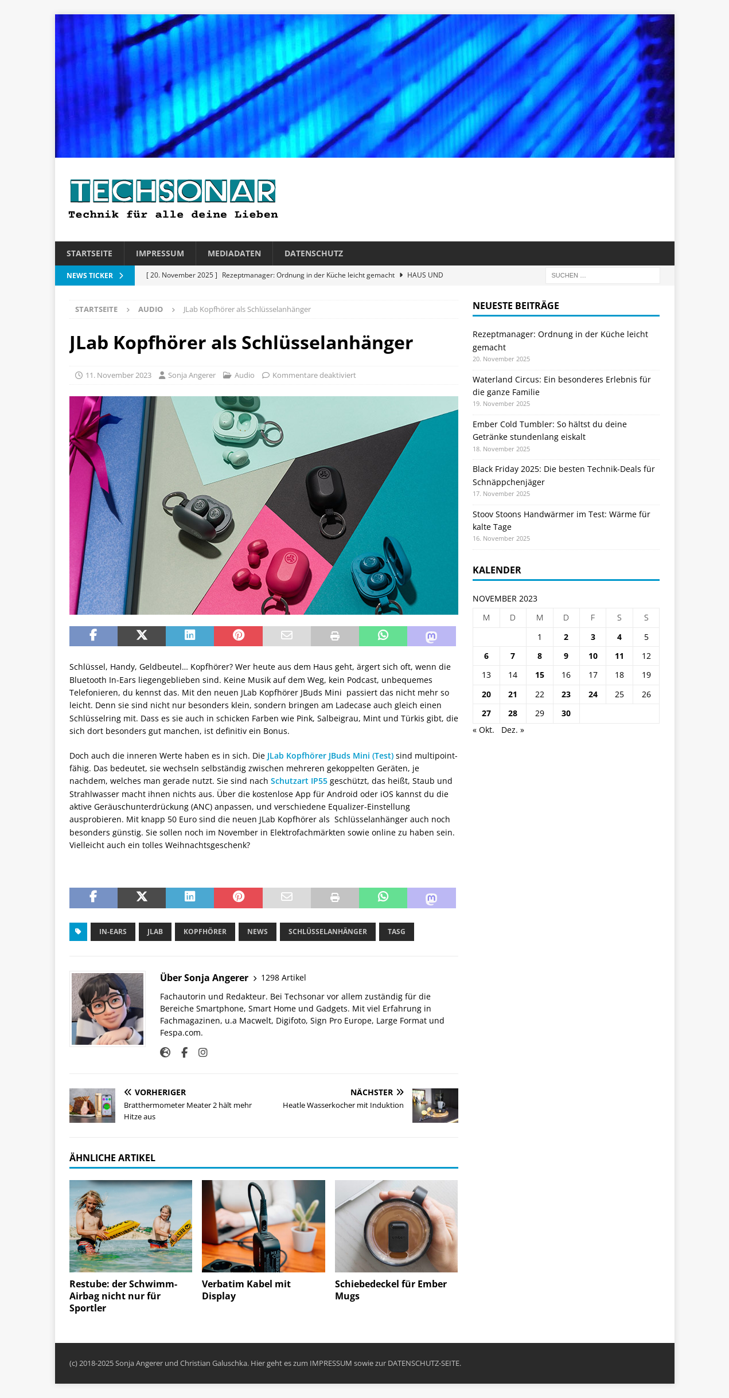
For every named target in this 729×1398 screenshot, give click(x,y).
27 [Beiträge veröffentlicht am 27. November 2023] (486, 713)
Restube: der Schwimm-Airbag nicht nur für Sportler (123, 1296)
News (257, 931)
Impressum (160, 253)
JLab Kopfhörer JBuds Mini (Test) (330, 755)
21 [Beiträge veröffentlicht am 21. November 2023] (512, 694)
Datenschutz (313, 253)
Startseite (89, 253)
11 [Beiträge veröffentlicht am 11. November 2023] (619, 655)
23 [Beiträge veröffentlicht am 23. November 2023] (566, 694)
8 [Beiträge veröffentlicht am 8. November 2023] (539, 655)
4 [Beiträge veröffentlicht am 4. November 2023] (619, 636)
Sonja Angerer (192, 375)
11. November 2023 (118, 375)
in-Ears (113, 931)
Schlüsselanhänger (328, 931)
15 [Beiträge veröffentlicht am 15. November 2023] (539, 674)
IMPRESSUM (331, 1363)
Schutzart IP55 (300, 780)
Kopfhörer (205, 931)
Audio (245, 375)
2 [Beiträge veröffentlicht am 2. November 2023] (566, 636)
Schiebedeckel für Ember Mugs (391, 1290)
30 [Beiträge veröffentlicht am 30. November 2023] (566, 713)
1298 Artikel (283, 977)
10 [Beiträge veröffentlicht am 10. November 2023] (593, 655)
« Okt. (483, 729)
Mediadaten (234, 253)
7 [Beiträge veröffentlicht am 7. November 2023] (512, 655)
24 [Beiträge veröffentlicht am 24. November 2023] (593, 694)
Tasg (397, 931)
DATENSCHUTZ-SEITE (423, 1363)
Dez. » (512, 729)
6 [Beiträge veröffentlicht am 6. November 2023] (486, 655)
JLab (155, 931)
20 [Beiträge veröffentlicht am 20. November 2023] (486, 694)
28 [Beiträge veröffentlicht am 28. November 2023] (512, 713)
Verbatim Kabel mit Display (246, 1290)
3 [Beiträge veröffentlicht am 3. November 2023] (593, 636)
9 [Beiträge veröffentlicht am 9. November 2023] (566, 655)
